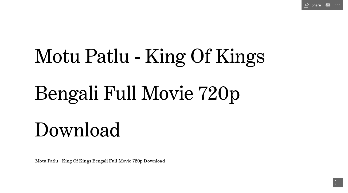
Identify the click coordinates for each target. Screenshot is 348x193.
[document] (174, 96)
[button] (312, 5)
